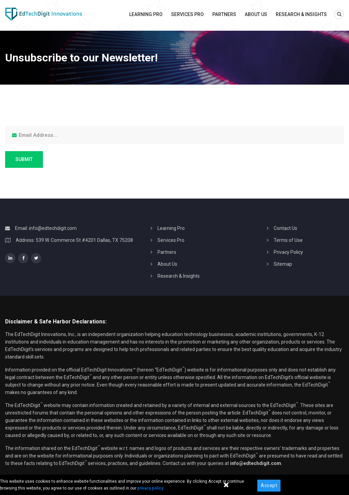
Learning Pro (146, 14)
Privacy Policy (288, 252)
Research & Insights (301, 14)
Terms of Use (288, 240)
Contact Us (285, 228)
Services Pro (187, 14)
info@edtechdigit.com (53, 228)
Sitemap (283, 264)
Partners (224, 14)
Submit (24, 159)
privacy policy (150, 488)
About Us (256, 14)
